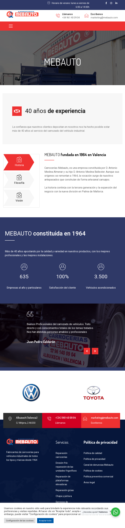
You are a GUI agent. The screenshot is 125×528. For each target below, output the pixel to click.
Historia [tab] (19, 162)
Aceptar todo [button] (45, 520)
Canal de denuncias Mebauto (98, 465)
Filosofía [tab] (19, 179)
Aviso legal (89, 482)
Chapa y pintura (64, 496)
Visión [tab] (19, 197)
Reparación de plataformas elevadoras (63, 480)
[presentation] (87, 351)
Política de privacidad (94, 459)
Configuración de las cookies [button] (20, 520)
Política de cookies (93, 470)
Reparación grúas (65, 490)
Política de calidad (93, 453)
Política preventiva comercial (98, 476)
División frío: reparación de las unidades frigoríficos (66, 467)
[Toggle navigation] (10, 26)
